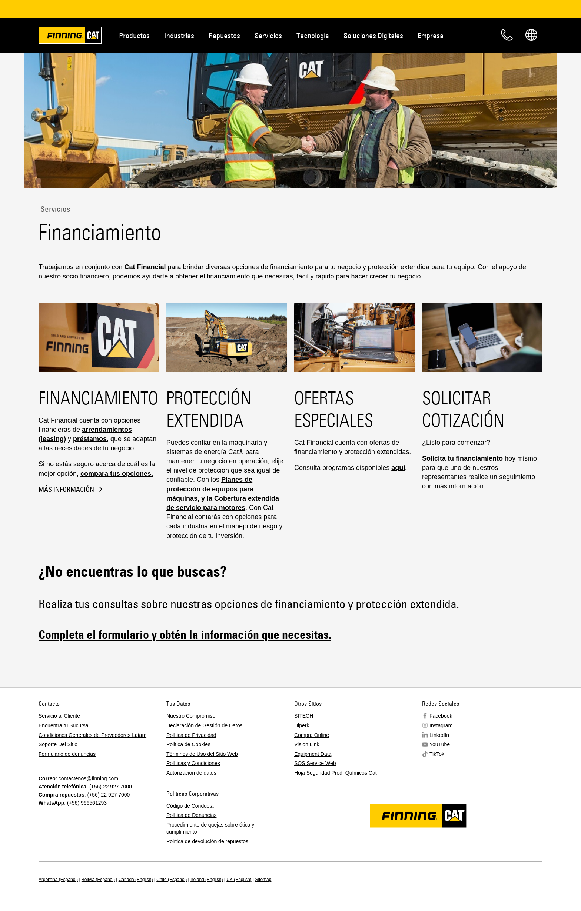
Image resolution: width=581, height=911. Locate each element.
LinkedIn (439, 735)
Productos (134, 35)
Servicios (268, 35)
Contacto (507, 35)
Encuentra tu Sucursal (64, 725)
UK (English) (238, 879)
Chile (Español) (171, 879)
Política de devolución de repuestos (207, 841)
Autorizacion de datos (191, 773)
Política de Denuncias (191, 815)
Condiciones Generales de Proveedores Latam (92, 735)
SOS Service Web (315, 763)
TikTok (436, 754)
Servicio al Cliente (59, 716)
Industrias (179, 35)
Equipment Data (312, 754)
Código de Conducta (190, 806)
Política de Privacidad (191, 735)
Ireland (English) (206, 879)
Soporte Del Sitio (58, 744)
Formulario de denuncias (67, 754)
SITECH (303, 716)
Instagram (440, 725)
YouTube (439, 744)
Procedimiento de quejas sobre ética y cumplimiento (210, 828)
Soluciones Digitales (373, 35)
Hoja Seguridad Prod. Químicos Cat (335, 773)
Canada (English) (136, 879)
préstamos (90, 439)
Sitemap (263, 879)
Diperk (301, 725)
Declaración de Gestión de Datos (204, 725)
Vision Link (306, 744)
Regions (531, 35)
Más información (66, 489)
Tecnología (312, 35)
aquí (398, 467)
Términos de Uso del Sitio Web (202, 754)
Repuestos (224, 35)
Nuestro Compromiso (190, 716)
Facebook (440, 716)
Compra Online (311, 735)
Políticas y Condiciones (193, 763)
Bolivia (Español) (98, 879)
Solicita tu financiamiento (462, 458)
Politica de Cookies (188, 744)
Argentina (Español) (58, 879)
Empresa (431, 35)
